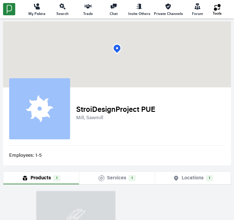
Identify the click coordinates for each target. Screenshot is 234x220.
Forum (197, 9)
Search (62, 9)
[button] (117, 49)
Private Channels (168, 9)
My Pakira (36, 9)
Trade (88, 9)
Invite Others (139, 9)
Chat (114, 9)
